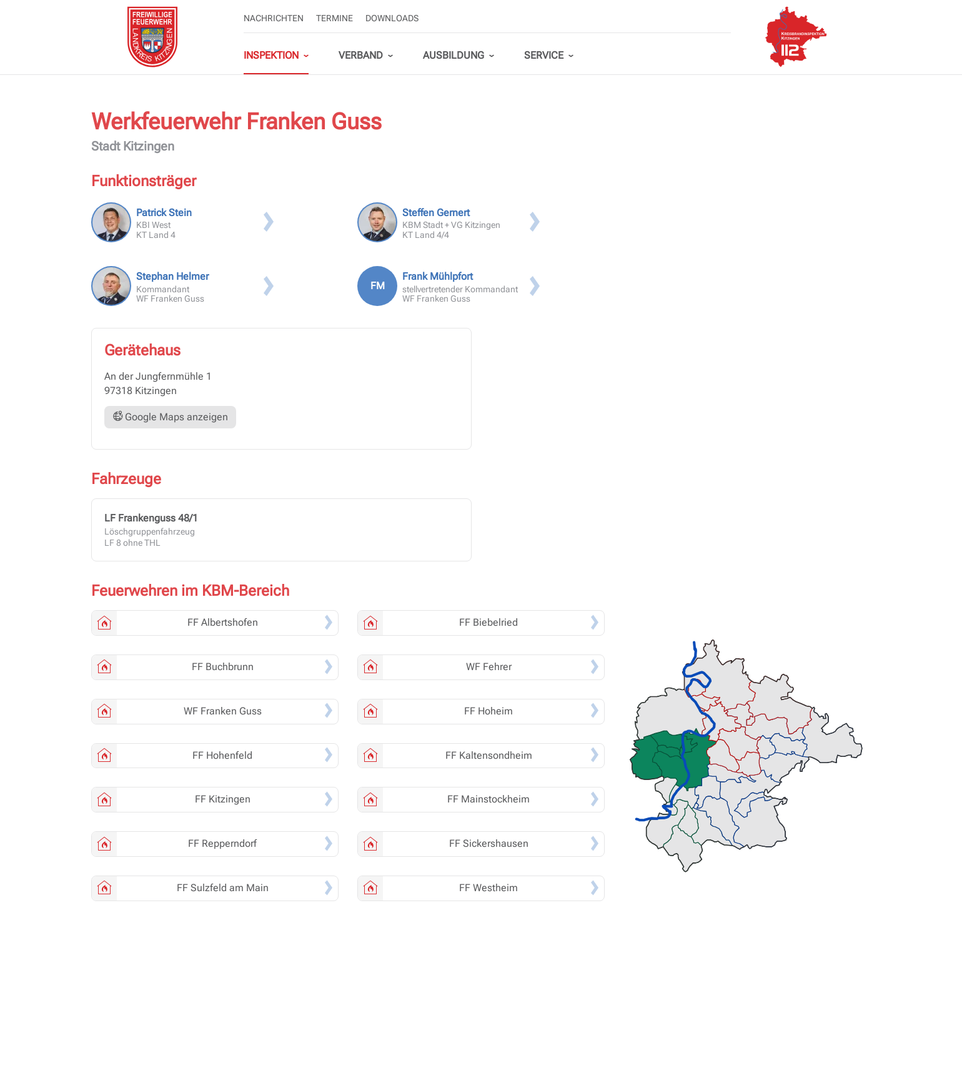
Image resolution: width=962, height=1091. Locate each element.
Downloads (392, 18)
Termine (334, 18)
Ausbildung (453, 55)
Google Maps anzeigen (170, 417)
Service (543, 55)
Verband (361, 55)
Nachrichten (274, 18)
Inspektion (271, 55)
